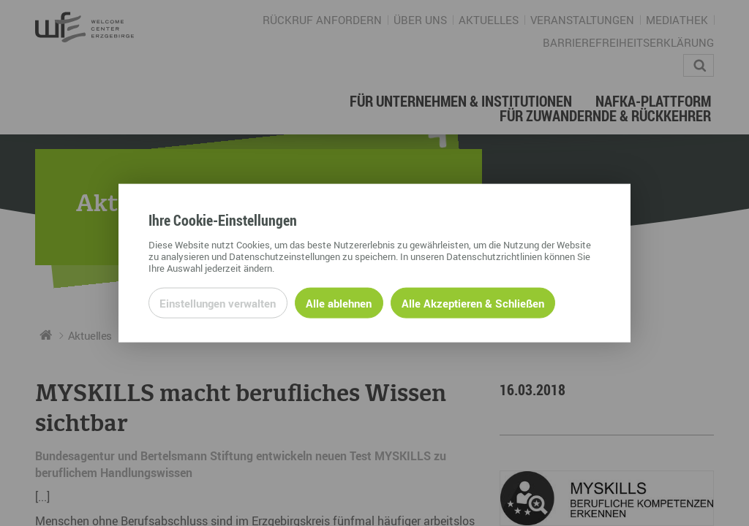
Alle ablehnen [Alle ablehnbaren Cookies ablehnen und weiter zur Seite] (339, 302)
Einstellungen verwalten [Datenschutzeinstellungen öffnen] (217, 302)
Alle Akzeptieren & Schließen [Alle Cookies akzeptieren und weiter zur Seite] (473, 302)
